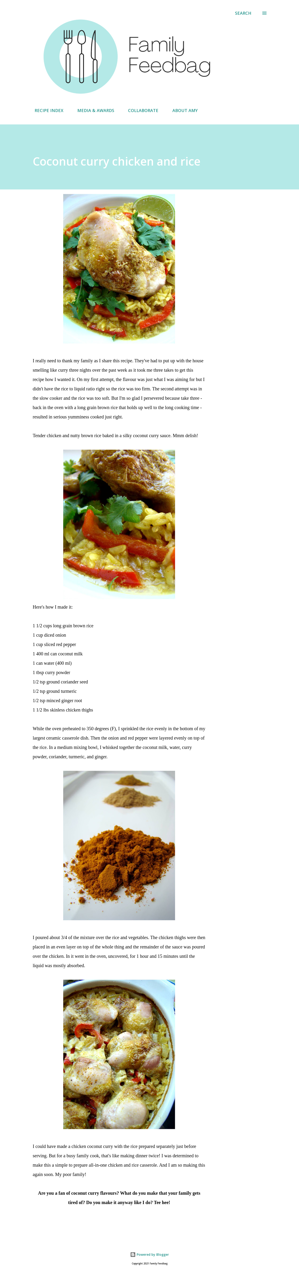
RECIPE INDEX (46, 110)
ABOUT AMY (182, 110)
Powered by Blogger (149, 1254)
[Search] (243, 13)
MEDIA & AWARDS (93, 110)
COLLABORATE (140, 110)
